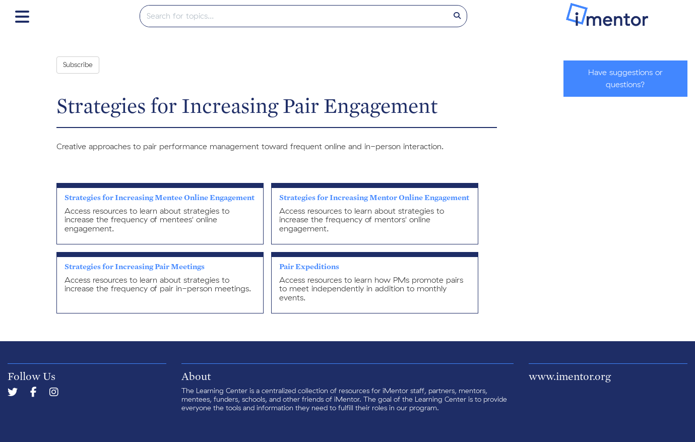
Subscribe (78, 65)
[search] (294, 16)
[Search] (457, 16)
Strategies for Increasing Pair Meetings (135, 266)
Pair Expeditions (309, 266)
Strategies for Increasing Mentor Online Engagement (374, 197)
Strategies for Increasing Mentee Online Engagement (160, 197)
